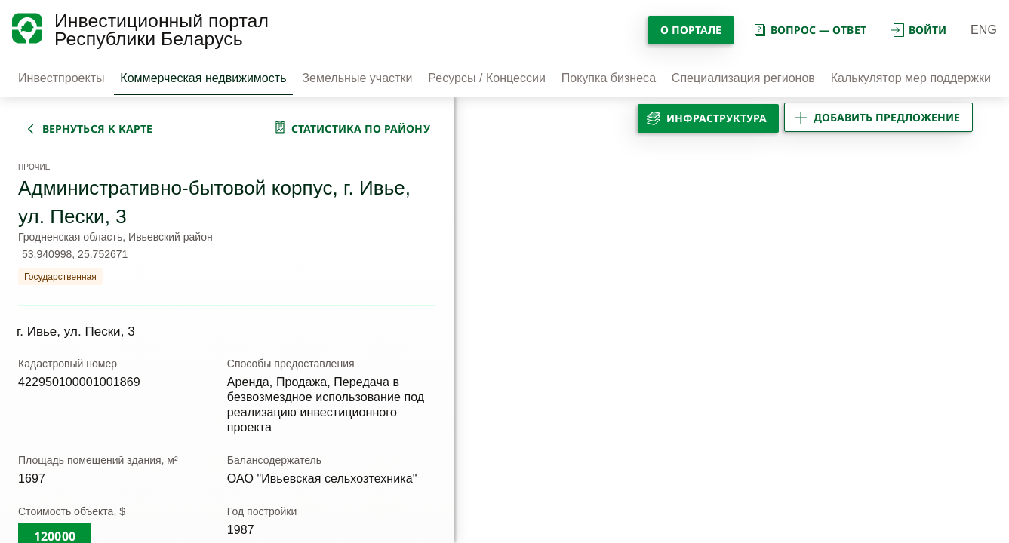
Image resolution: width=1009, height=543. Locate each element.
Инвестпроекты (61, 78)
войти (918, 30)
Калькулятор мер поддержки (911, 78)
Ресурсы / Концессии (487, 78)
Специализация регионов (743, 78)
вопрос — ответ (809, 30)
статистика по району (360, 128)
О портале (691, 30)
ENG (984, 29)
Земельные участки (357, 78)
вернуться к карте (97, 128)
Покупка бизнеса (608, 78)
